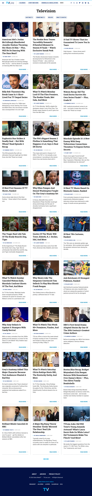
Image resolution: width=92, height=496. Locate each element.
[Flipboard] (80, 3)
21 (57, 88)
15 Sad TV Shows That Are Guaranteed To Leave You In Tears (77, 42)
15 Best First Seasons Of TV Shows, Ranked (14, 189)
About (34, 474)
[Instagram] (82, 3)
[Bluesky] (85, 3)
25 (88, 134)
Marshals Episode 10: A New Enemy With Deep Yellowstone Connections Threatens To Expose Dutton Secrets (77, 144)
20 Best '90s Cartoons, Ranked (74, 235)
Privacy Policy (54, 474)
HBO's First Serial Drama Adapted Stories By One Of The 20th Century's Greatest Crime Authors (76, 328)
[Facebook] (71, 3)
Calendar (22, 3)
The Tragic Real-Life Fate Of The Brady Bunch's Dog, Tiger (14, 237)
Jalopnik (40, 484)
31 (88, 365)
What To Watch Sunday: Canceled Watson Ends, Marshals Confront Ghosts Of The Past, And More (14, 282)
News (61, 3)
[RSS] (88, 3)
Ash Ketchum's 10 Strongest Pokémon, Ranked (76, 279)
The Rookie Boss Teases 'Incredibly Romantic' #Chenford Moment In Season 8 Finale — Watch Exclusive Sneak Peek (44, 45)
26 (88, 420)
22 (27, 184)
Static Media (37, 477)
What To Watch (61, 17)
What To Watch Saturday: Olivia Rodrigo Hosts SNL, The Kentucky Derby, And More (45, 373)
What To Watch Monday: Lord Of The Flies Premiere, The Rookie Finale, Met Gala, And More (45, 95)
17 (88, 88)
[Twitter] (74, 3)
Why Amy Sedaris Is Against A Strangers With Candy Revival (14, 327)
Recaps (50, 17)
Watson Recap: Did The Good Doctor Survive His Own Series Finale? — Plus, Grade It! (76, 95)
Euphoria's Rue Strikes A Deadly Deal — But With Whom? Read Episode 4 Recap (13, 142)
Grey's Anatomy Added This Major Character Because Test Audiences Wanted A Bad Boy (15, 373)
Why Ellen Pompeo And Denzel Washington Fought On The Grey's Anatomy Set (45, 191)
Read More (22, 69)
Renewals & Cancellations (50, 3)
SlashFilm (55, 484)
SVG (61, 484)
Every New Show (33, 3)
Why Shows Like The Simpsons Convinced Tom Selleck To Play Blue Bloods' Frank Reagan (46, 282)
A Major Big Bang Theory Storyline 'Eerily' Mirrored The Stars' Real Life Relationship (45, 428)
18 (57, 321)
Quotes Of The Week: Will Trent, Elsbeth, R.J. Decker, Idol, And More (45, 237)
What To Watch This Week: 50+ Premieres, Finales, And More (46, 327)
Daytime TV (29, 17)
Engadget (32, 484)
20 (88, 274)
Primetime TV (40, 17)
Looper (47, 484)
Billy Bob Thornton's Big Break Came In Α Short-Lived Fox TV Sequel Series (14, 94)
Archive (43, 474)
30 (27, 420)
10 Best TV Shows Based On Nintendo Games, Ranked (76, 189)
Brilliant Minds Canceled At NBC (15, 425)
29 (88, 230)
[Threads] (77, 3)
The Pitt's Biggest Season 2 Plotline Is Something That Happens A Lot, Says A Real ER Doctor (45, 142)
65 (27, 274)
